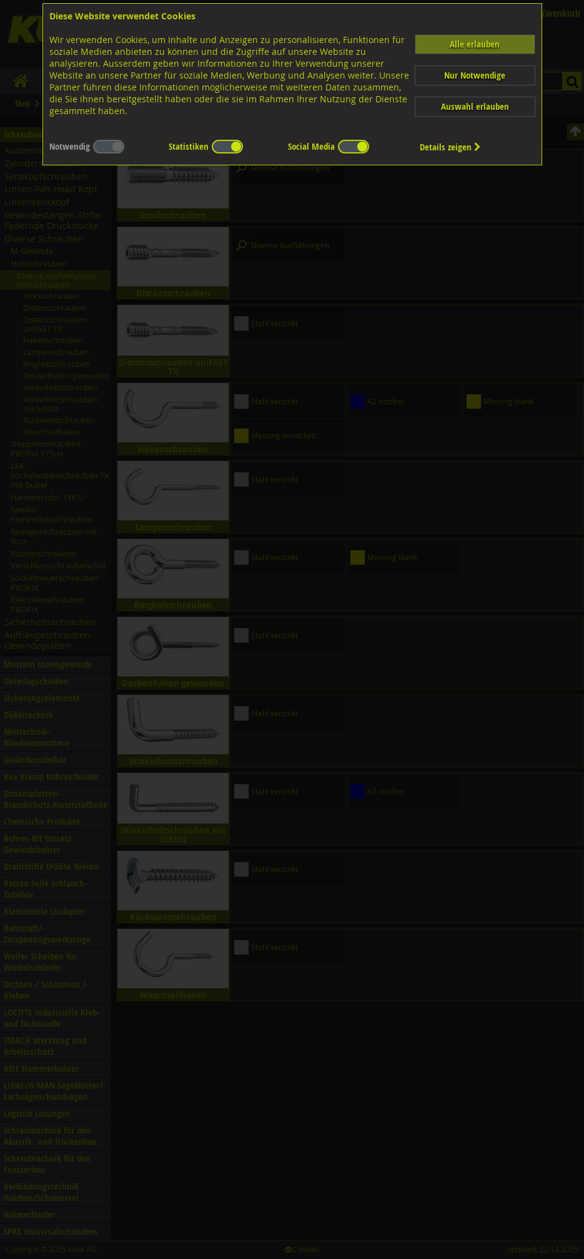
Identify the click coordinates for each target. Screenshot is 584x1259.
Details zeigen (450, 146)
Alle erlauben (475, 44)
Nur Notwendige (474, 75)
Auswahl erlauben (475, 106)
